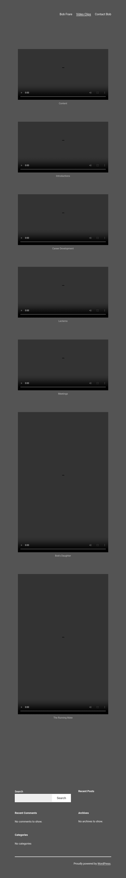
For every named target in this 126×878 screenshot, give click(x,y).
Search (19, 791)
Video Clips (83, 14)
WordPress (104, 863)
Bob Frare (66, 14)
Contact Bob (103, 14)
